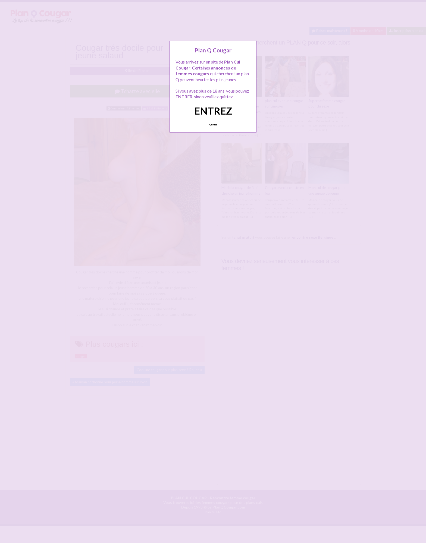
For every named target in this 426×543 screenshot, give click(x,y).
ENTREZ (213, 111)
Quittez (213, 124)
